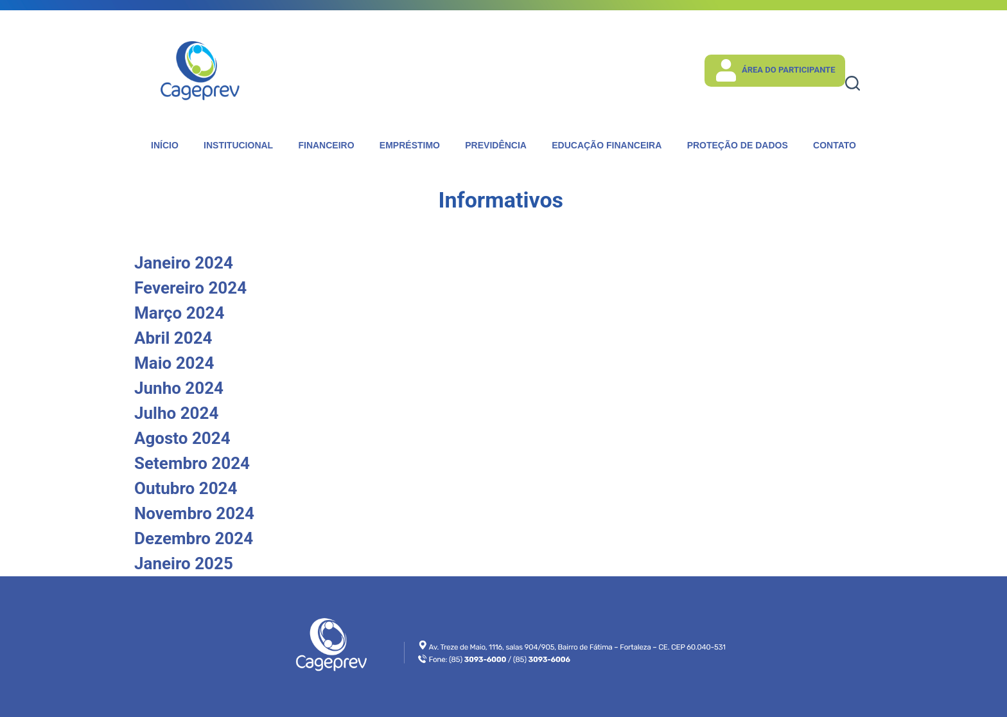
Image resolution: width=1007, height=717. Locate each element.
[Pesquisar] (852, 83)
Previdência (496, 145)
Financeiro (326, 145)
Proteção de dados (737, 145)
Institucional (238, 145)
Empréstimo (410, 145)
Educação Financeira (606, 145)
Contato (834, 145)
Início (165, 145)
